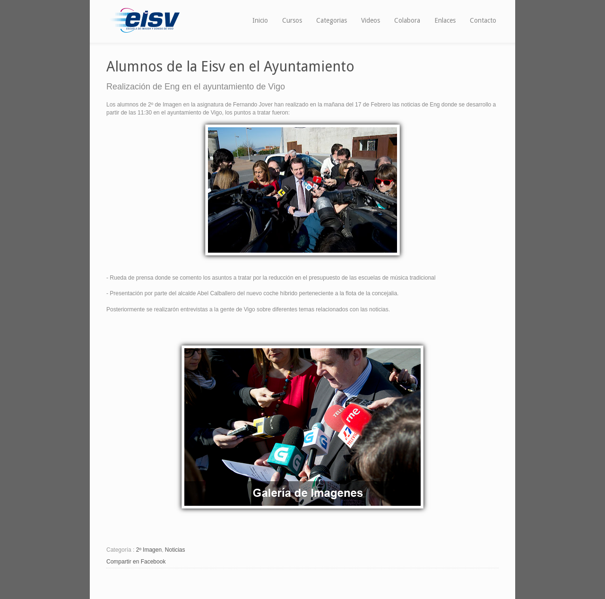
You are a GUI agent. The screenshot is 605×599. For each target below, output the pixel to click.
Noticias (175, 549)
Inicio (260, 20)
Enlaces (445, 20)
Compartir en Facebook (135, 561)
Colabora (407, 20)
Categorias (331, 20)
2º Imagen (149, 549)
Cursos (292, 20)
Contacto (483, 20)
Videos (370, 20)
